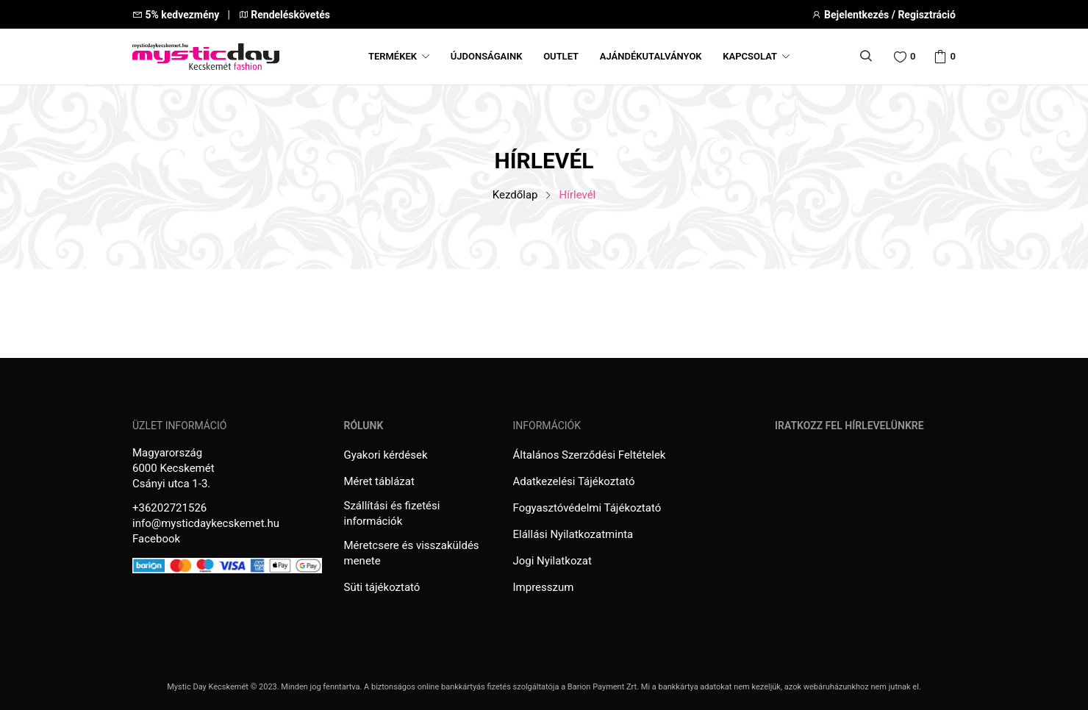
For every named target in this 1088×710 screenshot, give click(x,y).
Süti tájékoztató (382, 587)
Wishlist (913, 56)
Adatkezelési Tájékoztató (574, 481)
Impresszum (543, 587)
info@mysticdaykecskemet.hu (205, 523)
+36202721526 (169, 507)
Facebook (156, 538)
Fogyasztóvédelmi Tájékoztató (587, 507)
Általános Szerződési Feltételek (589, 455)
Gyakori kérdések (386, 455)
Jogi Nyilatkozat (552, 560)
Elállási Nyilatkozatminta (573, 534)
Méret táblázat (379, 481)
